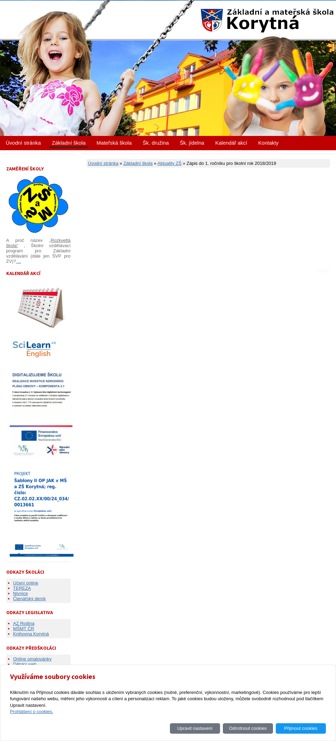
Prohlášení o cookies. (31, 711)
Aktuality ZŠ (169, 163)
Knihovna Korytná (31, 633)
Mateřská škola (114, 143)
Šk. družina (156, 143)
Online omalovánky (32, 659)
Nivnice (20, 593)
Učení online (25, 583)
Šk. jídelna (192, 143)
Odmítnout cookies (247, 728)
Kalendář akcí (231, 143)
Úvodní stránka (23, 143)
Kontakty (268, 143)
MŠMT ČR (23, 628)
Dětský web (25, 664)
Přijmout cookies (300, 728)
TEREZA (22, 588)
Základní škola (69, 143)
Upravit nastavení (194, 728)
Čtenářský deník (29, 598)
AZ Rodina (23, 623)
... (18, 261)
